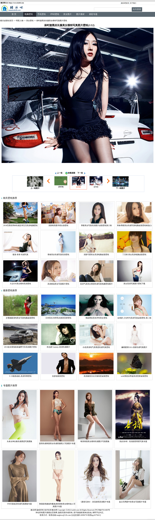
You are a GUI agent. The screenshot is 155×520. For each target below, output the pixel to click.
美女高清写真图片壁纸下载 (134, 284)
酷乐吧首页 (125, 3)
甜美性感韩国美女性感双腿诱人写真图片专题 (57, 443)
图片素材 (80, 14)
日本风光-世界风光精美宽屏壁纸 (58, 318)
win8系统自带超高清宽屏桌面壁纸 (134, 376)
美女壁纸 (29, 21)
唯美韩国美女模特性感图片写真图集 (94, 441)
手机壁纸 (41, 14)
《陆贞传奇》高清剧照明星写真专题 (132, 441)
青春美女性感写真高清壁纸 (58, 255)
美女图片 (67, 14)
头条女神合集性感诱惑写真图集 (19, 441)
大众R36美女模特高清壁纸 (20, 284)
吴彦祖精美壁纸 (58, 376)
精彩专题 (93, 14)
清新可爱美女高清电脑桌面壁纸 (96, 255)
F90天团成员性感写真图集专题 (19, 504)
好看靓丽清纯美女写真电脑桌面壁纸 (20, 318)
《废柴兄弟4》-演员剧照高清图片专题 (95, 502)
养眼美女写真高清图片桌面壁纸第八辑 (96, 225)
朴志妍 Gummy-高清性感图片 (58, 347)
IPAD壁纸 (54, 14)
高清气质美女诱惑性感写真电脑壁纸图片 (96, 284)
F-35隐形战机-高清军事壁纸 (20, 376)
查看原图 (71, 173)
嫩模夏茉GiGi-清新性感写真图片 (134, 347)
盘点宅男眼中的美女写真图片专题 (132, 502)
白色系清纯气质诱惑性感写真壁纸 (96, 347)
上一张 (59, 173)
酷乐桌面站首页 (6, 21)
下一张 (80, 173)
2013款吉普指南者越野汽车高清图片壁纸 (20, 347)
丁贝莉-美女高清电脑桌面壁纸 (134, 255)
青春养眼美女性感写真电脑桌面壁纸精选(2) (134, 225)
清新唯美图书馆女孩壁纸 (58, 225)
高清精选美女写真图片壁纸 (58, 284)
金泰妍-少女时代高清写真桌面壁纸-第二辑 (134, 318)
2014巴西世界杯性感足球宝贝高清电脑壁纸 (20, 225)
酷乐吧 (55, 510)
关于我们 (133, 3)
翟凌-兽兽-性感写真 (20, 255)
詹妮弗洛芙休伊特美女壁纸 (96, 318)
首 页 (14, 14)
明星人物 (19, 21)
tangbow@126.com (64, 515)
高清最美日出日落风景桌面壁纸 (96, 376)
